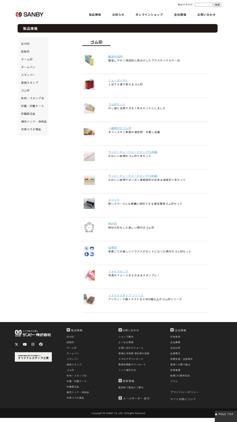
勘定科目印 (115, 56)
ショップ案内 (126, 337)
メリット (114, 200)
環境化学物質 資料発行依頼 (135, 355)
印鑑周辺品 (28, 113)
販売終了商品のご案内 (131, 391)
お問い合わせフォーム (131, 349)
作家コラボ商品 (31, 129)
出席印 (112, 247)
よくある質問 (126, 343)
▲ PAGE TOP (224, 414)
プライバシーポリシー (184, 396)
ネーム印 (27, 59)
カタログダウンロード (131, 361)
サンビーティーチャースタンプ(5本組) (133, 152)
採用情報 (175, 373)
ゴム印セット (117, 104)
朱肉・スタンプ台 (32, 98)
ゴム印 (25, 90)
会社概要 (175, 343)
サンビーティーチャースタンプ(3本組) (133, 176)
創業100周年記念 (180, 379)
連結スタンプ (29, 82)
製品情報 (75, 330)
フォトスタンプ (118, 271)
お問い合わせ (128, 330)
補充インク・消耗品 (34, 121)
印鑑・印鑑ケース (32, 106)
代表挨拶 (175, 337)
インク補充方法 (127, 373)
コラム (174, 385)
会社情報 (178, 330)
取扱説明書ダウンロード (133, 367)
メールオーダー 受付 (134, 402)
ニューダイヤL (117, 80)
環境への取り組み (181, 367)
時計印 (112, 223)
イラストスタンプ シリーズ (125, 295)
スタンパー (28, 75)
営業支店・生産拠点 (182, 361)
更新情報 (126, 384)
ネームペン (28, 67)
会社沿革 (175, 349)
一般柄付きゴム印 (119, 128)
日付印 (25, 44)
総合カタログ (185, 4)
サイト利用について (183, 403)
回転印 (25, 51)
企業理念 (175, 355)
